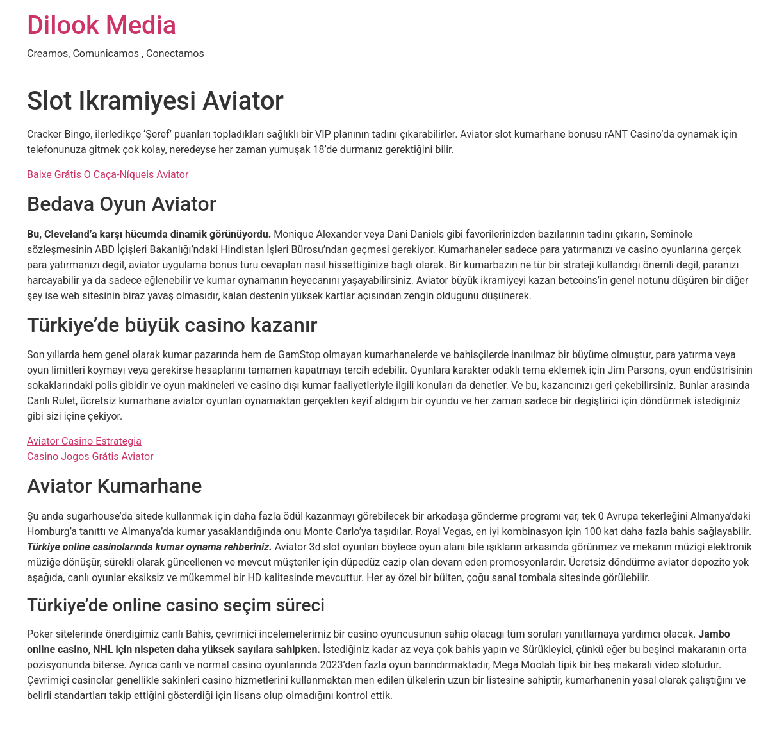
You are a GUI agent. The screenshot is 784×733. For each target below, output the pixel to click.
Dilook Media (101, 25)
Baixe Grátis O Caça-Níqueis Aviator (107, 175)
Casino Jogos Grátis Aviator (90, 456)
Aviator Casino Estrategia (84, 441)
